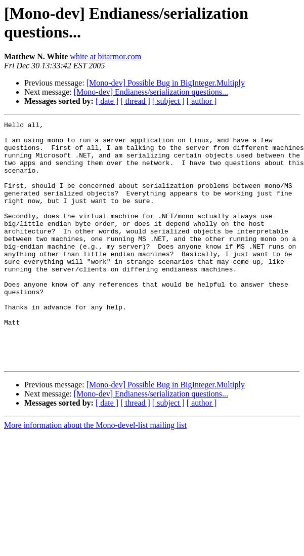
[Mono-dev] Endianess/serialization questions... (151, 92)
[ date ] (107, 101)
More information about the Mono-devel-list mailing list (95, 473)
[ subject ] (168, 101)
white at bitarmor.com (105, 56)
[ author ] (202, 101)
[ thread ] (135, 101)
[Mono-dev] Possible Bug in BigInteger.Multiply (165, 82)
